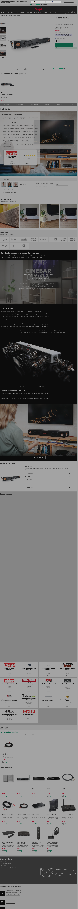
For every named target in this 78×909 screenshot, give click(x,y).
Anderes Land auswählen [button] (68, 1)
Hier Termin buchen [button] (43, 186)
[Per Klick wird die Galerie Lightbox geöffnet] (30, 40)
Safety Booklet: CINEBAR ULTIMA (12, 834)
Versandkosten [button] (63, 32)
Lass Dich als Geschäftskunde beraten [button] (8, 192)
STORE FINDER (73, 6)
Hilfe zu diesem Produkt (10, 840)
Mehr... (9, 613)
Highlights (6, 104)
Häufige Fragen (26, 876)
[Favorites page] (69, 12)
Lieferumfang (59, 104)
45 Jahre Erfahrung (63, 52)
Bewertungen (34, 104)
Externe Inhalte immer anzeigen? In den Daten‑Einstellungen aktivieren (38, 280)
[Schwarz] (56, 41)
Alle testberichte (12, 163)
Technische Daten (20, 104)
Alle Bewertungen (28, 163)
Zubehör (47, 104)
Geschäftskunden (65, 6)
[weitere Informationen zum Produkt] (3, 700)
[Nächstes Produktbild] (3, 57)
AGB (36, 889)
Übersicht (43, 879)
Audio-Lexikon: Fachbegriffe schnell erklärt (14, 869)
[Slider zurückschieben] (8, 40)
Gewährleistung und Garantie (11, 854)
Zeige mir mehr (58, 28)
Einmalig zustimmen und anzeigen (38, 278)
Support (58, 6)
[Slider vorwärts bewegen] (52, 40)
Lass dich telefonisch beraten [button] (6, 179)
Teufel (59, 53)
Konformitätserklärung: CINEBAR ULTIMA (14, 830)
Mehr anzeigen (15, 891)
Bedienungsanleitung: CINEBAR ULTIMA (13, 827)
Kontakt (25, 878)
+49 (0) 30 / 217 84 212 (10, 876)
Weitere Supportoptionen (62, 184)
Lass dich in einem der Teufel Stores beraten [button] (9, 189)
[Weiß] (59, 41)
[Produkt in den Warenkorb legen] (6, 700)
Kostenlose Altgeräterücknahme (12, 861)
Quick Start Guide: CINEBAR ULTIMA (13, 832)
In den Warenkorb (64, 45)
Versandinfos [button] (8, 847)
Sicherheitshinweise (58, 54)
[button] (75, 45)
